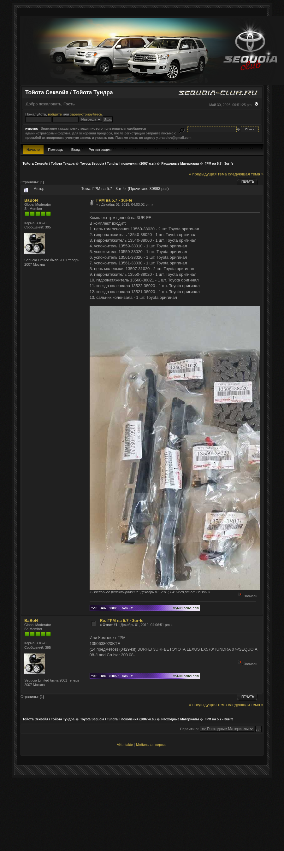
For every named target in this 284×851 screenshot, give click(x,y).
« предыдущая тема (208, 174)
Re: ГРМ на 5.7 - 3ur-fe (121, 620)
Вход (75, 149)
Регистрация (100, 149)
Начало (33, 149)
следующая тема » (245, 174)
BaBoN (31, 200)
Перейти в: (189, 729)
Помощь (55, 149)
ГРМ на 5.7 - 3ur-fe (114, 200)
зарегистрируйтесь (86, 114)
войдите (55, 114)
